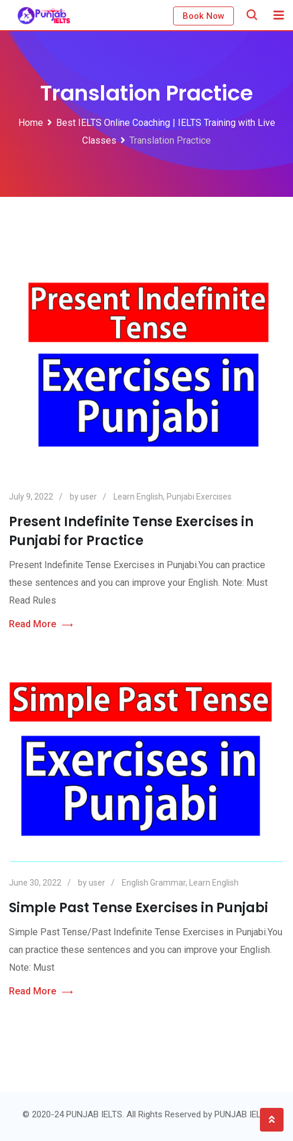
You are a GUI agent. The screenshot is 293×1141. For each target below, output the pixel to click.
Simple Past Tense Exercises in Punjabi (138, 908)
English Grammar (153, 882)
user (88, 496)
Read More (41, 624)
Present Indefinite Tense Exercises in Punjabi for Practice (131, 531)
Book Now (203, 16)
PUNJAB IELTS (242, 1114)
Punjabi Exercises (199, 496)
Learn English (138, 496)
